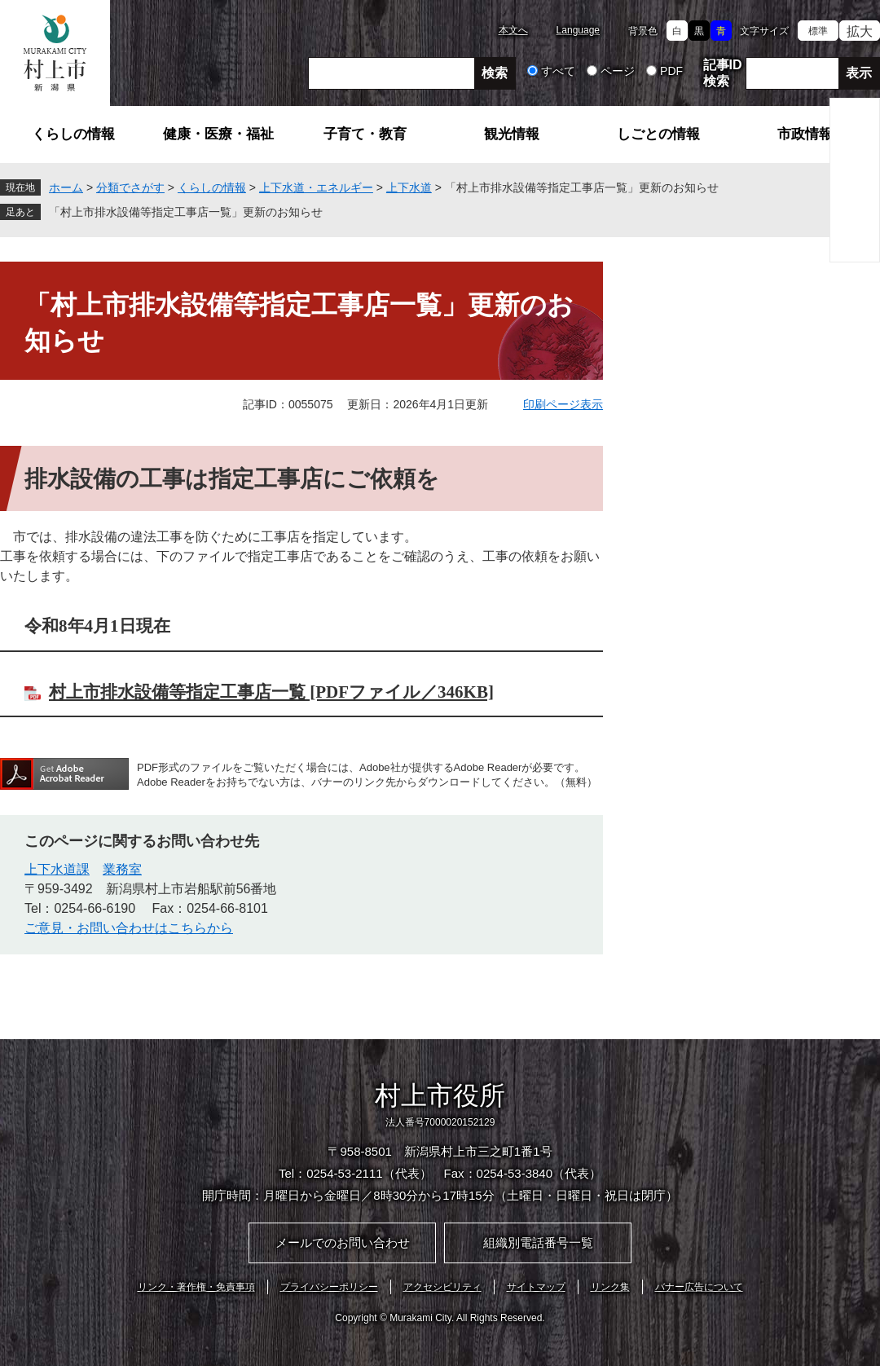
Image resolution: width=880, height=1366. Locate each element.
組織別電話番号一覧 (538, 1242)
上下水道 (409, 187)
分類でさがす (130, 187)
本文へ (513, 30)
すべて (558, 70)
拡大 (860, 31)
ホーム (66, 187)
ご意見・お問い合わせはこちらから (128, 928)
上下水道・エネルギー (316, 187)
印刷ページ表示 (563, 404)
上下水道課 (57, 869)
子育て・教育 (365, 134)
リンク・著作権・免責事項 (196, 1287)
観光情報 (511, 134)
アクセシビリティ (442, 1287)
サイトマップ (536, 1287)
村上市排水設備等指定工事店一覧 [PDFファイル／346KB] (271, 692)
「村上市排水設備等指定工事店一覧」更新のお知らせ (186, 211)
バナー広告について (699, 1287)
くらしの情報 (73, 134)
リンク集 (610, 1287)
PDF (671, 70)
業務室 (122, 869)
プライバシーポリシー (329, 1287)
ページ (618, 70)
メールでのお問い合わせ (342, 1242)
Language (578, 30)
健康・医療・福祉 (218, 134)
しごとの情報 (658, 134)
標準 (818, 31)
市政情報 (805, 134)
